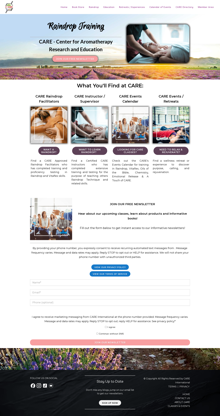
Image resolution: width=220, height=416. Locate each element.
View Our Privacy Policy (110, 267)
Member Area (206, 7)
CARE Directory (184, 7)
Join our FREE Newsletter (75, 59)
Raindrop (94, 7)
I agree (111, 327)
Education (108, 7)
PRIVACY (184, 386)
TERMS (172, 386)
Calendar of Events (160, 7)
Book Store (78, 7)
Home (64, 7)
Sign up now (110, 403)
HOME (186, 394)
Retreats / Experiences (132, 7)
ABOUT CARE (182, 402)
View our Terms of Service (110, 274)
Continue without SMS (111, 333)
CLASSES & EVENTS (179, 406)
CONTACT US (182, 398)
